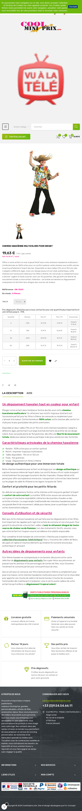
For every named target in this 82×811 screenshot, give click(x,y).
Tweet (10, 385)
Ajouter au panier (32, 361)
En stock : (7, 293)
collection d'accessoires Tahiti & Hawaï (22, 540)
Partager (4, 385)
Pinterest (16, 385)
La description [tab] (12, 393)
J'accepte (73, 7)
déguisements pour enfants (28, 560)
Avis (29, 393)
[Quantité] (9, 361)
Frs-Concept (70, 805)
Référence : (8, 289)
